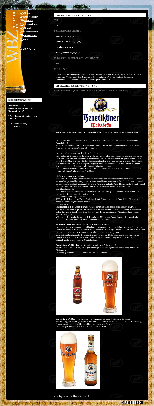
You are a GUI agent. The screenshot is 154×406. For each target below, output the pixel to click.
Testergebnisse (31, 24)
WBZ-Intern (29, 49)
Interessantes (30, 35)
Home (27, 13)
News (26, 39)
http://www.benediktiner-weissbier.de (74, 396)
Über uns (28, 20)
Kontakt (28, 28)
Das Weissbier (31, 16)
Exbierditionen (31, 31)
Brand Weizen (20, 123)
